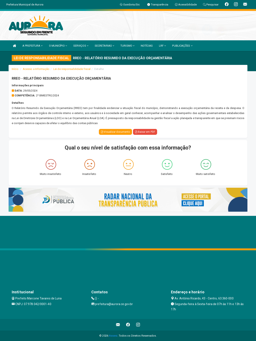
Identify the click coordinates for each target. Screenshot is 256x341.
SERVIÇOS (80, 45)
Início (15, 69)
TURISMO (127, 45)
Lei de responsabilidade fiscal (72, 69)
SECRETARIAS (104, 45)
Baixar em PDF (145, 131)
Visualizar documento (115, 131)
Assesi (113, 335)
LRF (162, 45)
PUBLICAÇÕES (182, 45)
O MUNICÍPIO (58, 45)
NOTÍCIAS (147, 45)
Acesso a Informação (36, 69)
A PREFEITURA (32, 45)
